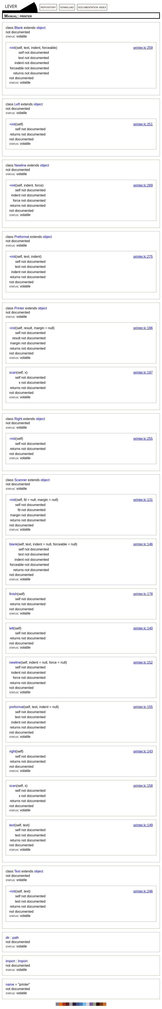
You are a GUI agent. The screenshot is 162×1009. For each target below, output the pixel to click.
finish (13, 594)
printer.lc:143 (143, 751)
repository (48, 7)
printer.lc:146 (143, 544)
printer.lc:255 (143, 438)
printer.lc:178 (143, 594)
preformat (16, 707)
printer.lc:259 (143, 48)
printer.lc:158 (143, 786)
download (67, 7)
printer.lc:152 (143, 662)
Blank (18, 28)
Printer (19, 308)
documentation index (92, 7)
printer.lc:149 (143, 825)
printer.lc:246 (143, 891)
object (41, 28)
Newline (20, 165)
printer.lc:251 (143, 124)
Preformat (21, 237)
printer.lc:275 (143, 256)
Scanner (20, 480)
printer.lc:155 (143, 707)
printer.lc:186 (143, 328)
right (12, 751)
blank (13, 544)
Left (17, 104)
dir (7, 937)
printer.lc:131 (143, 500)
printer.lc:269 (143, 185)
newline (15, 662)
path (15, 937)
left (11, 628)
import (10, 961)
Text (17, 871)
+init (12, 48)
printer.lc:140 (143, 628)
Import (22, 961)
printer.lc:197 (143, 372)
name (10, 984)
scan (12, 372)
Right (18, 419)
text (12, 825)
